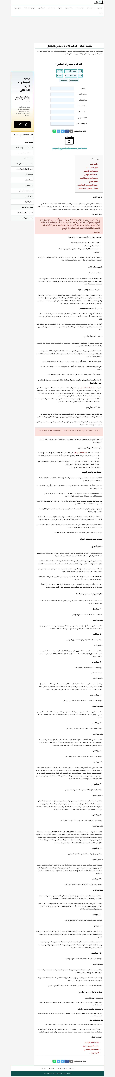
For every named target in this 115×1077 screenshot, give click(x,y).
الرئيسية (100, 8)
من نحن (44, 1068)
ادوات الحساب (79, 8)
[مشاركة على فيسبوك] (67, 131)
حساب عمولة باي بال (26, 191)
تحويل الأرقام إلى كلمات (25, 169)
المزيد (101, 13)
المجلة (71, 1068)
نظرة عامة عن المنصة (23, 124)
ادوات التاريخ (68, 8)
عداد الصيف (41, 8)
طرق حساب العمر (92, 167)
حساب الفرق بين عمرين (91, 1046)
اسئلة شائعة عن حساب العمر (88, 188)
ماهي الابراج (93, 181)
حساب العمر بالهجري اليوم (24, 147)
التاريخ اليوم (17, 8)
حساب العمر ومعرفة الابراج (89, 178)
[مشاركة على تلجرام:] (58, 131)
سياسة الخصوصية (61, 1068)
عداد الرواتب (29, 185)
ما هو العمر (94, 164)
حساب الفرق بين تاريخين (25, 212)
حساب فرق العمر (27, 218)
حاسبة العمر (29, 142)
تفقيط (60, 8)
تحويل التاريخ (29, 201)
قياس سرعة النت (29, 8)
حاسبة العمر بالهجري (80, 452)
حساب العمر (91, 8)
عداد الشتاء (51, 8)
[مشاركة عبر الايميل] (71, 131)
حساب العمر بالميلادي (90, 171)
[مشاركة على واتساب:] (54, 131)
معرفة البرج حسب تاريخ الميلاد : (87, 185)
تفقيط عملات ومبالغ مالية (24, 164)
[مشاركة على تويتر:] (63, 131)
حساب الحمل (28, 158)
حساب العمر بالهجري (91, 174)
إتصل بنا (51, 1068)
